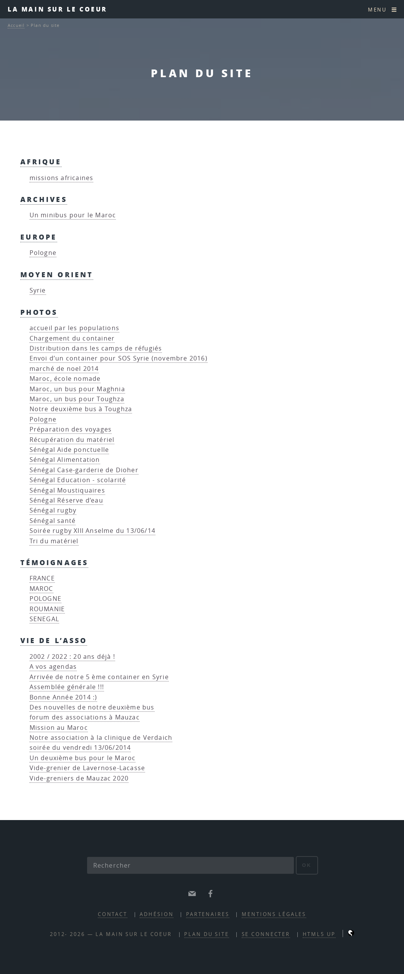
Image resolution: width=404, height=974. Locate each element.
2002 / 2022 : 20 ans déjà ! (72, 656)
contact (112, 914)
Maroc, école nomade (65, 378)
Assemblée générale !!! (67, 687)
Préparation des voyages (71, 429)
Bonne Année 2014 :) (63, 697)
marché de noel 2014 (64, 368)
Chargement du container (72, 338)
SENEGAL (44, 619)
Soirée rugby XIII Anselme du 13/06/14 (92, 530)
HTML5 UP (319, 934)
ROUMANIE (47, 609)
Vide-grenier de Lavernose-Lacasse (87, 768)
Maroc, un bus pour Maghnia (77, 389)
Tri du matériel (54, 541)
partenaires (207, 914)
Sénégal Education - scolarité (78, 480)
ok (307, 865)
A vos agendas (53, 666)
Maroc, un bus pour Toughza (77, 399)
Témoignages (54, 562)
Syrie (38, 290)
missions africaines (62, 178)
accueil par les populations (74, 328)
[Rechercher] (190, 865)
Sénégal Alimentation (65, 459)
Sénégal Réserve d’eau (66, 500)
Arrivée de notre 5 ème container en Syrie (99, 677)
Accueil (16, 25)
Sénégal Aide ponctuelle (69, 449)
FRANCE (42, 578)
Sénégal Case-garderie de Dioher (84, 470)
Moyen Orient (57, 274)
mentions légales (274, 914)
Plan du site (206, 934)
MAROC (41, 588)
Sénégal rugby (53, 510)
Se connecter (266, 934)
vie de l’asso (53, 640)
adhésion (156, 914)
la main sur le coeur (57, 9)
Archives (43, 199)
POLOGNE (45, 598)
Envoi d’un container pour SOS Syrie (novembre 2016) (119, 358)
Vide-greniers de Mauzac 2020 (79, 778)
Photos (39, 312)
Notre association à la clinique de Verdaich (101, 737)
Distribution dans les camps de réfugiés (96, 348)
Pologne (43, 252)
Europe (38, 237)
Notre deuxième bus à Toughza (81, 409)
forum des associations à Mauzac (85, 717)
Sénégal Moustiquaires (67, 490)
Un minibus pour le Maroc (73, 215)
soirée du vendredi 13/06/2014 (80, 747)
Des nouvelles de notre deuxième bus (92, 707)
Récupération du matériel (72, 439)
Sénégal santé (53, 520)
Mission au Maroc (59, 727)
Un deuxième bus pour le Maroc (83, 758)
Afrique (41, 161)
